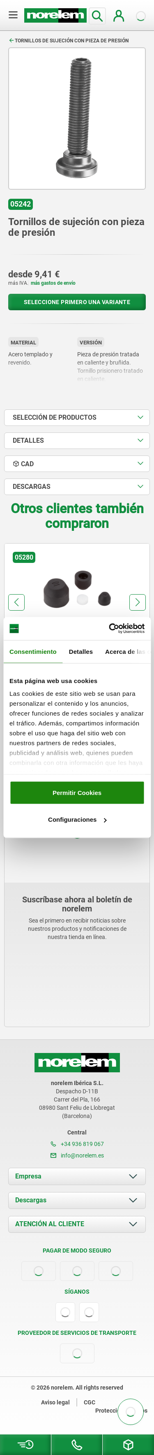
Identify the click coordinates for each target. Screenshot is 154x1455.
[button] (16, 602)
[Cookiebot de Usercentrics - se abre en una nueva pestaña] (110, 628)
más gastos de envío (53, 283)
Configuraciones (77, 819)
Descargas (30, 1200)
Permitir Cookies (77, 792)
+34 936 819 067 (77, 1144)
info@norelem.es (77, 1155)
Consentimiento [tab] (33, 651)
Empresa (28, 1176)
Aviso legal (55, 1402)
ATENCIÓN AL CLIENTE (49, 1224)
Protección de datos (121, 1410)
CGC (89, 1402)
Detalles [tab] (81, 651)
